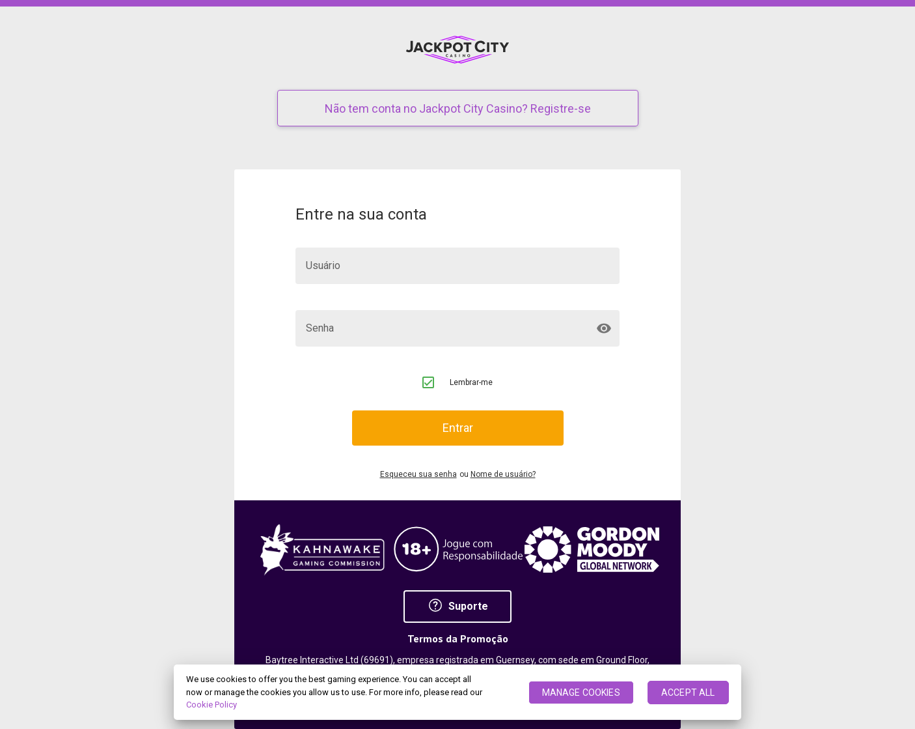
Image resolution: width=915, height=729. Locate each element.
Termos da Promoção (457, 638)
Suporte (458, 606)
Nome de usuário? (503, 474)
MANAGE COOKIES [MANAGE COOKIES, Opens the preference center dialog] (581, 692)
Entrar (458, 428)
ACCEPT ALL (688, 692)
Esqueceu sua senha (418, 474)
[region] (457, 692)
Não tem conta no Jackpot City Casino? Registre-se (458, 108)
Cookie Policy (211, 704)
